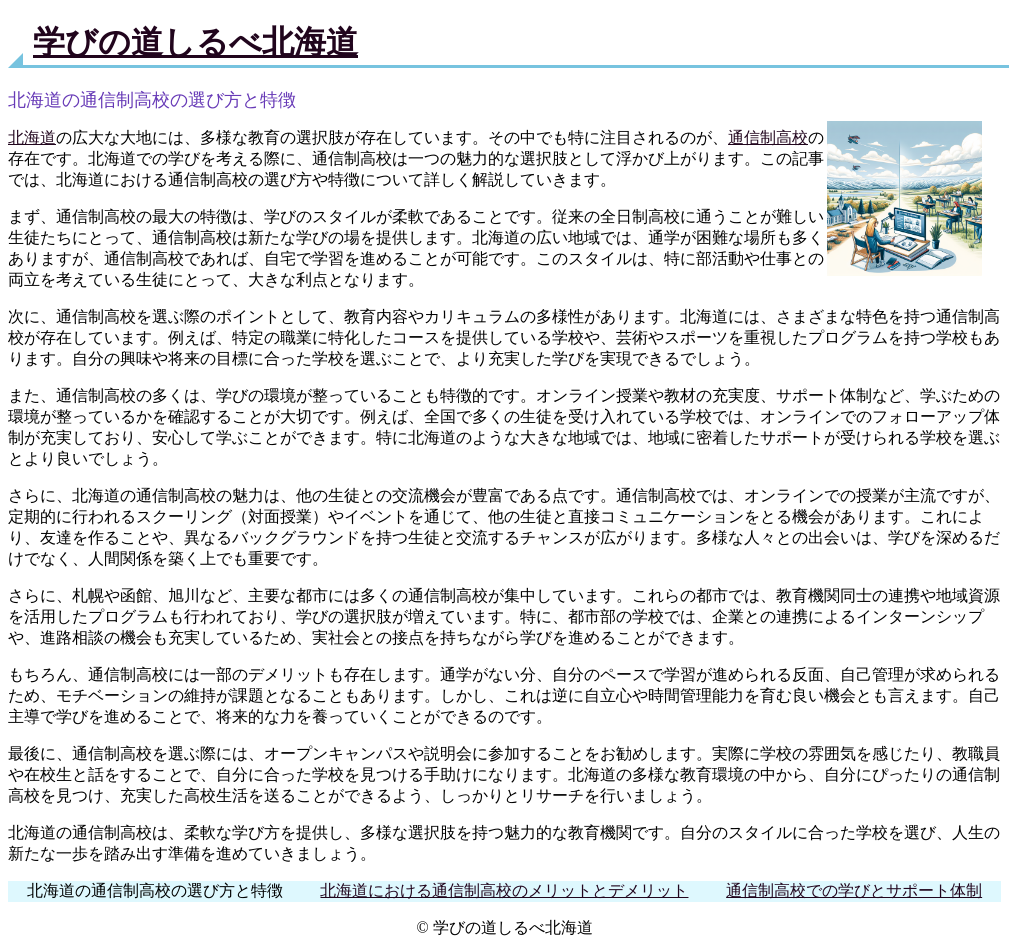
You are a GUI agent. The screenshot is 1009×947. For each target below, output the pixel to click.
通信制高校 (768, 137)
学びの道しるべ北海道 (195, 42)
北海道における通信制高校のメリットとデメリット (504, 890)
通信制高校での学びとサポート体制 (854, 890)
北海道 (32, 137)
